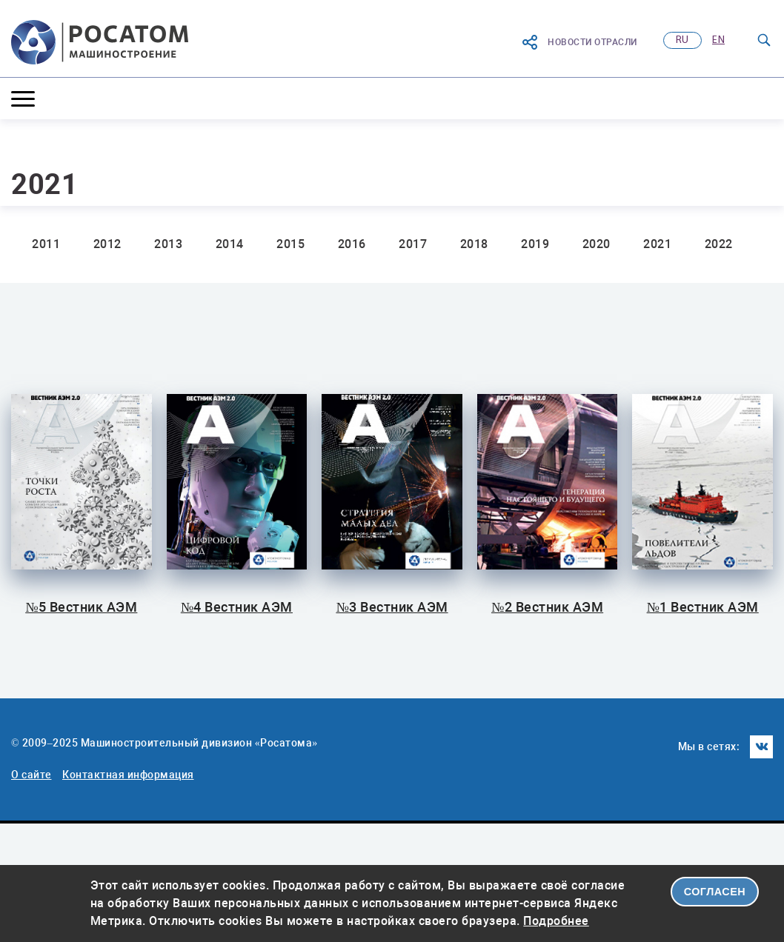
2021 (657, 244)
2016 (352, 244)
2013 (168, 244)
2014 (230, 244)
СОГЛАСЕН (715, 892)
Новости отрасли (579, 42)
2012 (107, 244)
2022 (719, 244)
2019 (535, 244)
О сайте (31, 775)
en (718, 40)
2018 (474, 244)
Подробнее (556, 921)
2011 (46, 244)
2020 (596, 244)
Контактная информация (128, 775)
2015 (290, 244)
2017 (413, 244)
